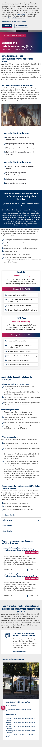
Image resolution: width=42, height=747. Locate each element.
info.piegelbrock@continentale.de (19, 709)
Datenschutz (21, 14)
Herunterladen (31, 553)
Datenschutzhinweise (18, 21)
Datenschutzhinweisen (15, 18)
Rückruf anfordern (19, 651)
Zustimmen (7, 26)
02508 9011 (12, 706)
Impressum (6, 21)
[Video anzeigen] (21, 115)
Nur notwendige (21, 26)
